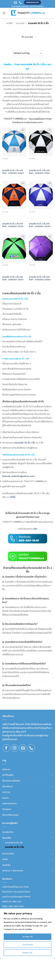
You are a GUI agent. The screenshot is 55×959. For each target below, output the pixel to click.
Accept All (27, 936)
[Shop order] (27, 53)
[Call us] (31, 748)
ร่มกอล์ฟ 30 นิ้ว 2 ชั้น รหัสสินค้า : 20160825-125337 (13, 278)
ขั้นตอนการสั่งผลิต (11, 780)
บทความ (6, 792)
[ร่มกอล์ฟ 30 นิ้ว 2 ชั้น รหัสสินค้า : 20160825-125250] (41, 195)
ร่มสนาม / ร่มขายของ (12, 870)
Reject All (27, 952)
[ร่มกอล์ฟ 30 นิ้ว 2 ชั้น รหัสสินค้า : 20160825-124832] (14, 141)
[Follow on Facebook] (6, 748)
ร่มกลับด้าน (7, 832)
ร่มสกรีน (6, 865)
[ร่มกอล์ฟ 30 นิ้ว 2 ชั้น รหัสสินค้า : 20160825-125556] (41, 248)
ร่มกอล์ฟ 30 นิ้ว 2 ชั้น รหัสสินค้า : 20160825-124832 (13, 171)
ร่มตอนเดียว (8, 853)
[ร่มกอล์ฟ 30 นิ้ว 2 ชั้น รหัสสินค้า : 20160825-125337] (14, 248)
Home (9, 23)
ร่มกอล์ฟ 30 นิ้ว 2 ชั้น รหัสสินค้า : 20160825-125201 (12, 225)
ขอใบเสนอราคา (9, 803)
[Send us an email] (23, 748)
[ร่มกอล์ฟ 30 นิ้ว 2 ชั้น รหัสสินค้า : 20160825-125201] (14, 195)
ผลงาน (5, 798)
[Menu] (4, 13)
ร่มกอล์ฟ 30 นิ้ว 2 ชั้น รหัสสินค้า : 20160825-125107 (39, 171)
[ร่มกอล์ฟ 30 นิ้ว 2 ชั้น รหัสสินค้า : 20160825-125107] (41, 141)
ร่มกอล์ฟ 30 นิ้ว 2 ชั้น (14, 847)
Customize (27, 944)
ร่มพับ (5, 859)
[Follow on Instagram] (14, 748)
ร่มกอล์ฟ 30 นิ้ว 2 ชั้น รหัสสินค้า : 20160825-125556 (39, 278)
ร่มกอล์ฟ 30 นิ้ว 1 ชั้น (14, 842)
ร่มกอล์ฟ (20, 23)
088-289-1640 (15, 906)
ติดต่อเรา (6, 809)
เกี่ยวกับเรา (7, 786)
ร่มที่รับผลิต (7, 775)
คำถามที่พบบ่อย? (10, 815)
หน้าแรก (6, 769)
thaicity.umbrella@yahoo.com (18, 476)
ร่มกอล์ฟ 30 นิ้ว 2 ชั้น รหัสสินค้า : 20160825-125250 (39, 225)
